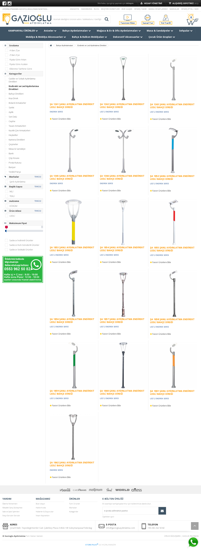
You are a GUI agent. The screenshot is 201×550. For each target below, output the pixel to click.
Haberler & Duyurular (45, 511)
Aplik (11, 112)
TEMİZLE (38, 177)
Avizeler (50, 30)
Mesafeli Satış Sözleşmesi (12, 507)
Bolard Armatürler (17, 102)
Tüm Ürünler (74, 503)
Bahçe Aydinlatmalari (64, 45)
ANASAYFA (74, 9)
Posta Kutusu (15, 162)
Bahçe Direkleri (16, 93)
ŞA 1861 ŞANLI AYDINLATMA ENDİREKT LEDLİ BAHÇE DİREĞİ (172, 392)
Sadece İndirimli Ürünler (21, 240)
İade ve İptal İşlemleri (11, 511)
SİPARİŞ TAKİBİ (140, 9)
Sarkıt (11, 107)
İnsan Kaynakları (43, 515)
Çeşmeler (13, 144)
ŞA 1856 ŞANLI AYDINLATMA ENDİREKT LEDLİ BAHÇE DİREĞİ (72, 320)
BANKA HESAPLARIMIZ (158, 9)
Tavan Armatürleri (17, 125)
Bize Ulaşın (40, 503)
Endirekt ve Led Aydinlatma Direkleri (91, 45)
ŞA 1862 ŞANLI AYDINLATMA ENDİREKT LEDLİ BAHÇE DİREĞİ (72, 464)
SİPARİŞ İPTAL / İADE (190, 9)
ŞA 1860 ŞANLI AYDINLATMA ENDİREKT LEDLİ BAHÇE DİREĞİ (122, 392)
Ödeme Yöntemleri (9, 503)
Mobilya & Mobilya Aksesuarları (46, 36)
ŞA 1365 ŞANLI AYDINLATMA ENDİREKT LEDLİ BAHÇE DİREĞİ (72, 177)
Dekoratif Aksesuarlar (127, 36)
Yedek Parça (15, 171)
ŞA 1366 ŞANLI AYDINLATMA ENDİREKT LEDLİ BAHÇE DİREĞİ (122, 177)
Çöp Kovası (14, 158)
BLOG (96, 9)
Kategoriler (73, 511)
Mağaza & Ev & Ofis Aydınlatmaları (119, 30)
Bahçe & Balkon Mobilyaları (89, 36)
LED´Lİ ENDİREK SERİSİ (109, 111)
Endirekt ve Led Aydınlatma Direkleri (24, 88)
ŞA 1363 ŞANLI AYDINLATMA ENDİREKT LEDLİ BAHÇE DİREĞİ (172, 106)
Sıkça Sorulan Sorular (11, 515)
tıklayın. (130, 3)
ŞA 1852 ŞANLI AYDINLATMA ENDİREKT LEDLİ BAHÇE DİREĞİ (172, 177)
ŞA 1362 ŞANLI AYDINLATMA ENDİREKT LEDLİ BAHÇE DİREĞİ (122, 106)
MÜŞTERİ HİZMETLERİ (110, 9)
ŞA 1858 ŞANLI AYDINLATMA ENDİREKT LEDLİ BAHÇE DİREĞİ (172, 321)
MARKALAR (174, 9)
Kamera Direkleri (17, 139)
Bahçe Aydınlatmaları (76, 30)
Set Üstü (13, 116)
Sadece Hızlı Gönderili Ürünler (24, 244)
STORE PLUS (91, 544)
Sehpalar (185, 30)
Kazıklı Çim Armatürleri (19, 130)
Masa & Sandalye (17, 148)
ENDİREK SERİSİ (56, 111)
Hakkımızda (41, 507)
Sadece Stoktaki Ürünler (21, 249)
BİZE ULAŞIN (127, 9)
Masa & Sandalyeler (160, 30)
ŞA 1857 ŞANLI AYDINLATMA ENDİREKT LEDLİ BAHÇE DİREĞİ (122, 320)
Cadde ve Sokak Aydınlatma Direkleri (22, 80)
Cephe (12, 121)
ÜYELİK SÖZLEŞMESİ (172, 536)
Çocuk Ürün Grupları (162, 36)
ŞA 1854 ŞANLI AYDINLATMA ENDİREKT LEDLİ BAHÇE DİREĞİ (122, 249)
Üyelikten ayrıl (108, 516)
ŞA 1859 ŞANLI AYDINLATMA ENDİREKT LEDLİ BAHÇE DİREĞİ (72, 392)
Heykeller (13, 135)
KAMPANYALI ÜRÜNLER (23, 30)
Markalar (73, 507)
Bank (11, 153)
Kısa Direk (13, 98)
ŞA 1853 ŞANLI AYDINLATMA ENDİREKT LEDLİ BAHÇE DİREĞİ (72, 249)
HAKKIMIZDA (86, 9)
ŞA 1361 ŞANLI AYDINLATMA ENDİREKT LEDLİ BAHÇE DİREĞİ (72, 106)
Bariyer (12, 167)
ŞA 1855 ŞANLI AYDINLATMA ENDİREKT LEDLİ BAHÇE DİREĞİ (172, 249)
